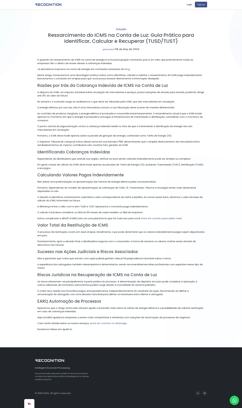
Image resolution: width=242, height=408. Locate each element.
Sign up (201, 4)
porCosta (108, 49)
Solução (121, 29)
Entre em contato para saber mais (161, 218)
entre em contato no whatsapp (108, 323)
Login (189, 4)
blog (127, 69)
